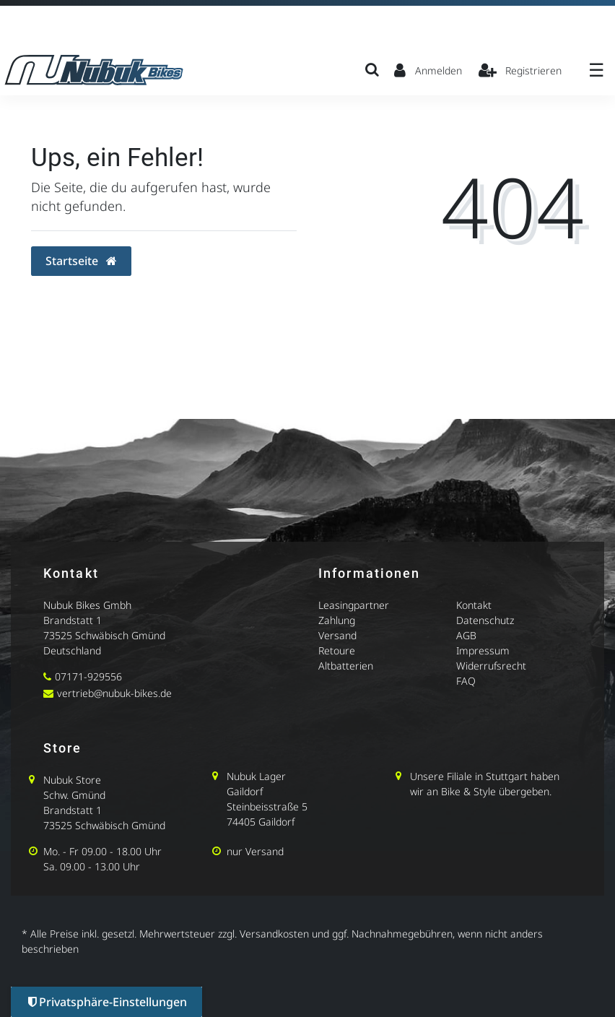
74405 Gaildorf (261, 821)
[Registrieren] (520, 69)
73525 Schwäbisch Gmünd (104, 635)
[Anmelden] (428, 69)
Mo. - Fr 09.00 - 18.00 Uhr (102, 851)
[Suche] (372, 69)
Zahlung (336, 620)
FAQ (466, 681)
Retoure (336, 650)
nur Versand (255, 851)
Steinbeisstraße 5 (267, 806)
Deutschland (72, 650)
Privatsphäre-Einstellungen (107, 1002)
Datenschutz (485, 620)
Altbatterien (345, 665)
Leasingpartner (353, 605)
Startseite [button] (81, 261)
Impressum (483, 650)
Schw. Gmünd (74, 795)
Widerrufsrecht (491, 665)
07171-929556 (88, 676)
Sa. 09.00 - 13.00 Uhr (91, 866)
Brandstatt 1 (72, 620)
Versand (337, 635)
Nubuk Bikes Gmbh (87, 605)
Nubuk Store (72, 780)
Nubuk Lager (256, 776)
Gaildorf (245, 791)
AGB (466, 635)
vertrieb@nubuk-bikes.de (114, 693)
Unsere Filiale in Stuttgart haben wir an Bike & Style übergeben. (484, 783)
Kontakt (474, 605)
